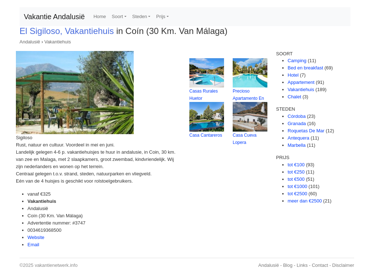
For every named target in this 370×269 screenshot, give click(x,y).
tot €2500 (297, 193)
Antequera (298, 138)
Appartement (301, 82)
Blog (287, 265)
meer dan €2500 (305, 201)
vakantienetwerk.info (56, 265)
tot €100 (296, 164)
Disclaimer (343, 265)
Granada (297, 123)
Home (100, 16)
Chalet (294, 96)
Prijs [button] (160, 16)
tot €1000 (297, 186)
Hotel (293, 75)
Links (302, 265)
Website (35, 237)
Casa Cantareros (205, 135)
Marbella (297, 145)
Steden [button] (139, 16)
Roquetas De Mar (306, 130)
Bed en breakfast (305, 68)
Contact (320, 265)
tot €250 (296, 172)
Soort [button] (117, 16)
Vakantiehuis (57, 41)
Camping (297, 60)
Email (33, 244)
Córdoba (297, 116)
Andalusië (30, 41)
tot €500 (296, 179)
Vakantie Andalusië (54, 17)
